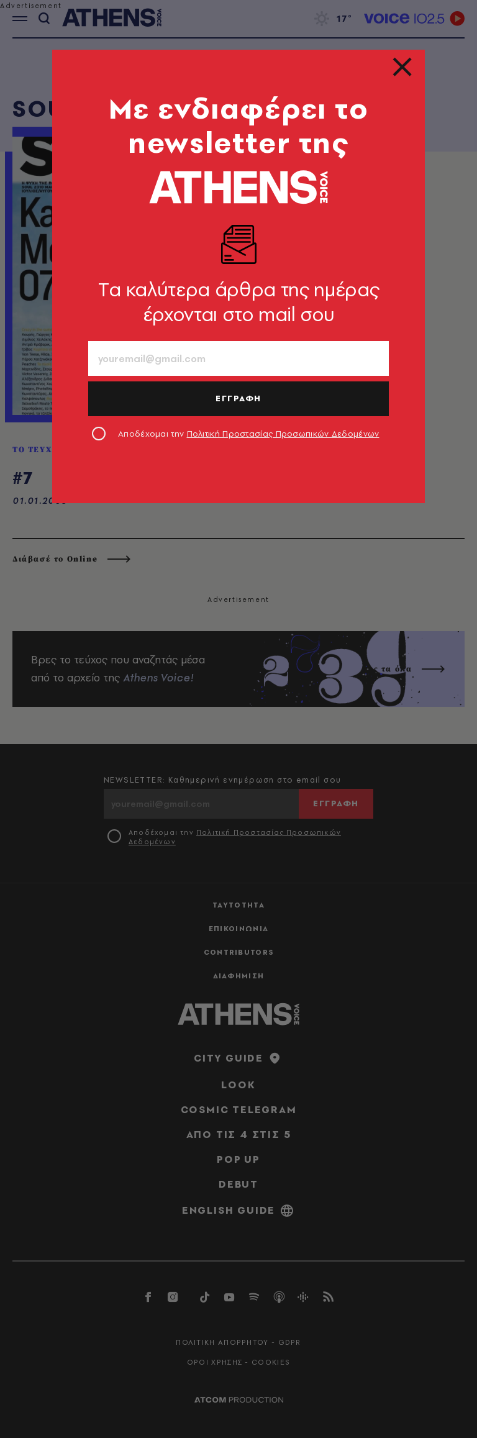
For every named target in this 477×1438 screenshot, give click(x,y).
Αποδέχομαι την (248, 434)
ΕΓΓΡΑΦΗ (238, 398)
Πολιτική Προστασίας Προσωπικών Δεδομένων (283, 433)
